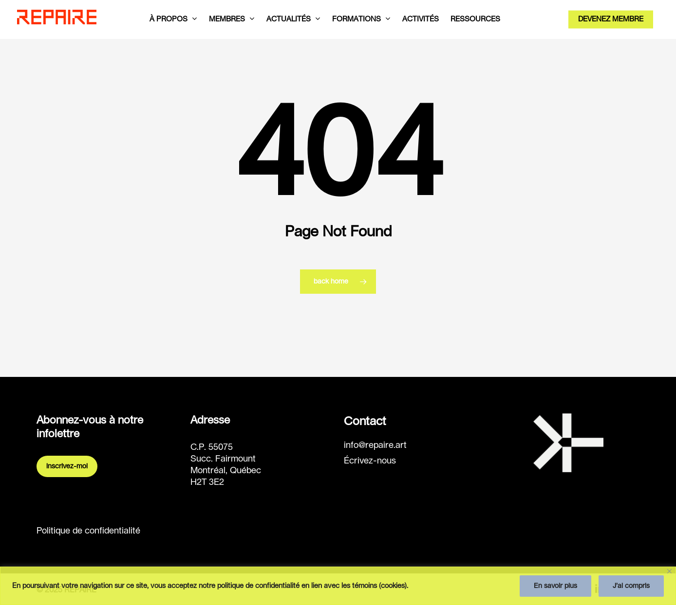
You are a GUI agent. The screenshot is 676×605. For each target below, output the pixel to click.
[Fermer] (669, 571)
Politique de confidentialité (88, 531)
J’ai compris (631, 586)
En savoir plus (555, 586)
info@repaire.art (375, 445)
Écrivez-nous (370, 461)
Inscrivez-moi (67, 466)
